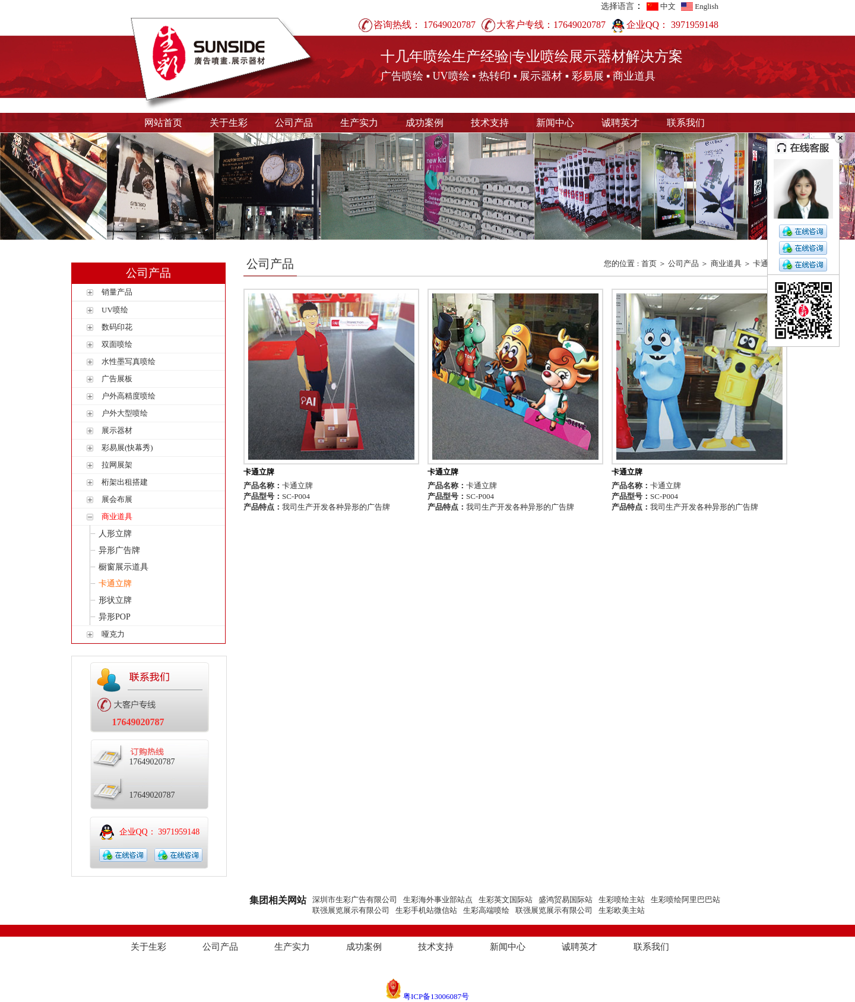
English (706, 6)
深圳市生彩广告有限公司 (354, 899)
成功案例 (425, 123)
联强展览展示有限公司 (351, 910)
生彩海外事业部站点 (438, 899)
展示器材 (117, 430)
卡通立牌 (115, 583)
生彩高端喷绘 (486, 910)
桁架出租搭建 (125, 482)
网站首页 (163, 123)
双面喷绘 (117, 344)
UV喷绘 (115, 309)
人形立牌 (115, 533)
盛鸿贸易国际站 (566, 899)
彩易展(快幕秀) (127, 447)
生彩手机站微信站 (426, 910)
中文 (668, 6)
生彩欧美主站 (621, 910)
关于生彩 (229, 123)
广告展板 (117, 378)
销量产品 (117, 291)
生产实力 (359, 123)
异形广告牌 (119, 550)
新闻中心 (555, 123)
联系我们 (686, 123)
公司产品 (294, 123)
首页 (649, 263)
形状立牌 (115, 600)
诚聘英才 (620, 123)
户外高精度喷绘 (129, 395)
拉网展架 (117, 464)
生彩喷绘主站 (621, 899)
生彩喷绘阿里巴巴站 (685, 899)
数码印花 (117, 327)
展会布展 (117, 499)
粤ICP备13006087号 (436, 996)
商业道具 (117, 516)
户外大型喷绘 (125, 413)
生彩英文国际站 (506, 899)
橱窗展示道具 (123, 566)
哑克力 (113, 634)
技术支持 (490, 123)
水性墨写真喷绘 (129, 361)
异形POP (115, 616)
